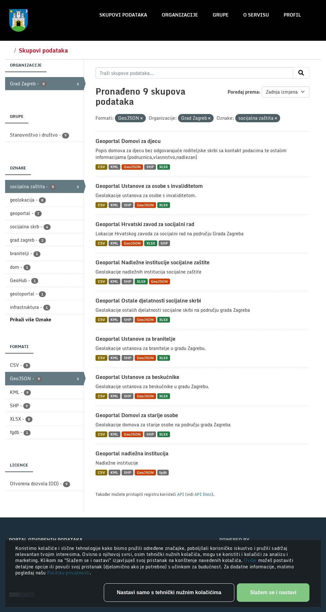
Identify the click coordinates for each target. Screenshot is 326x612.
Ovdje (251, 560)
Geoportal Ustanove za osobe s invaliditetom (149, 186)
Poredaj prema (243, 92)
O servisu (256, 14)
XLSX (163, 167)
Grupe (221, 14)
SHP (150, 167)
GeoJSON (132, 167)
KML (114, 167)
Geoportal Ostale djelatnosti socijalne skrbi (148, 300)
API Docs (203, 494)
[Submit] (301, 73)
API (180, 494)
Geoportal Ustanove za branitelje (135, 339)
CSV (101, 167)
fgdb (163, 472)
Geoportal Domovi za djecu (128, 141)
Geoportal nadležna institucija (132, 453)
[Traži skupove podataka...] (194, 73)
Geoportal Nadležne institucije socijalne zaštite (152, 262)
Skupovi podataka (123, 14)
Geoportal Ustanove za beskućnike (137, 377)
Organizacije (180, 14)
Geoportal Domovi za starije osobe (137, 415)
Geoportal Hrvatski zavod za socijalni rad (145, 224)
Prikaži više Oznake (30, 319)
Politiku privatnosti (68, 572)
